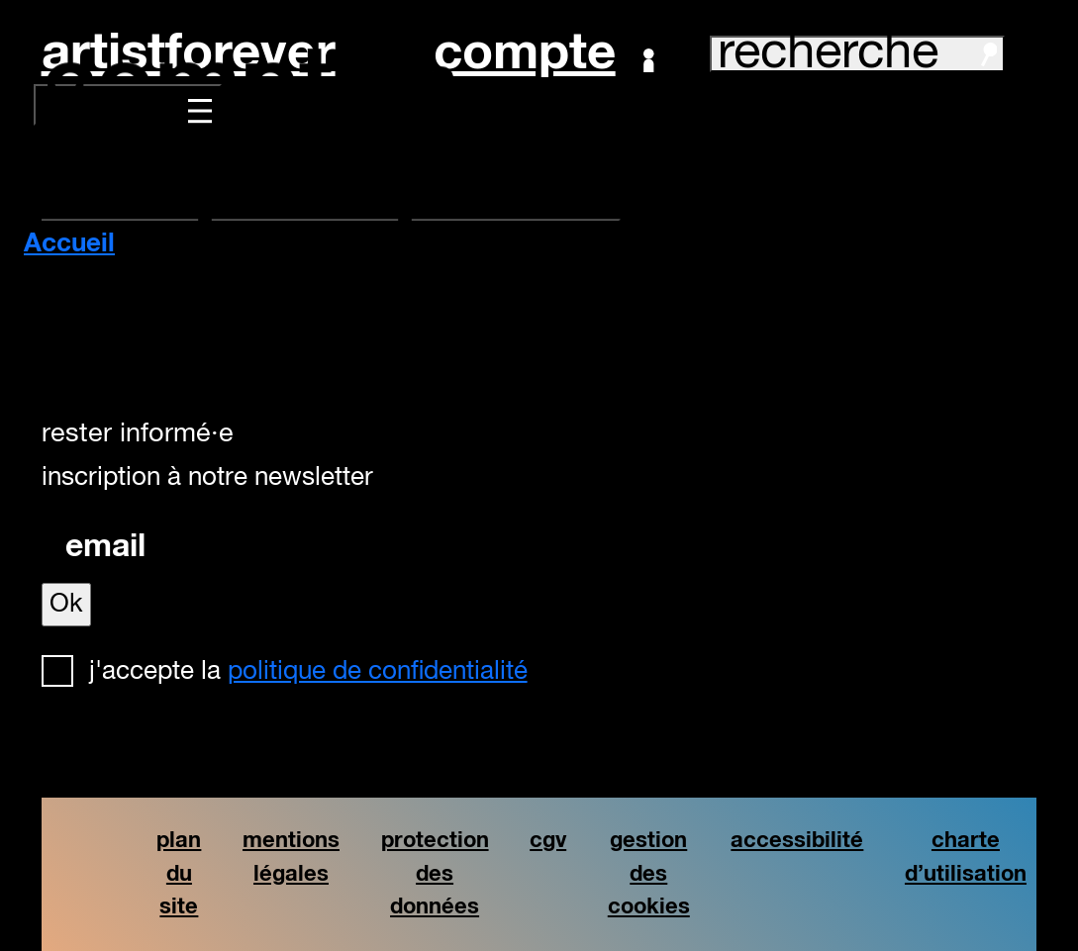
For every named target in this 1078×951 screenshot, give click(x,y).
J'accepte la (308, 672)
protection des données (435, 873)
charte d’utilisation (966, 857)
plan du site (178, 873)
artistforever (189, 54)
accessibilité (797, 840)
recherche (857, 54)
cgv (548, 840)
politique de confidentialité (378, 672)
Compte (544, 54)
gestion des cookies (649, 873)
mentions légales (291, 857)
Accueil (69, 244)
